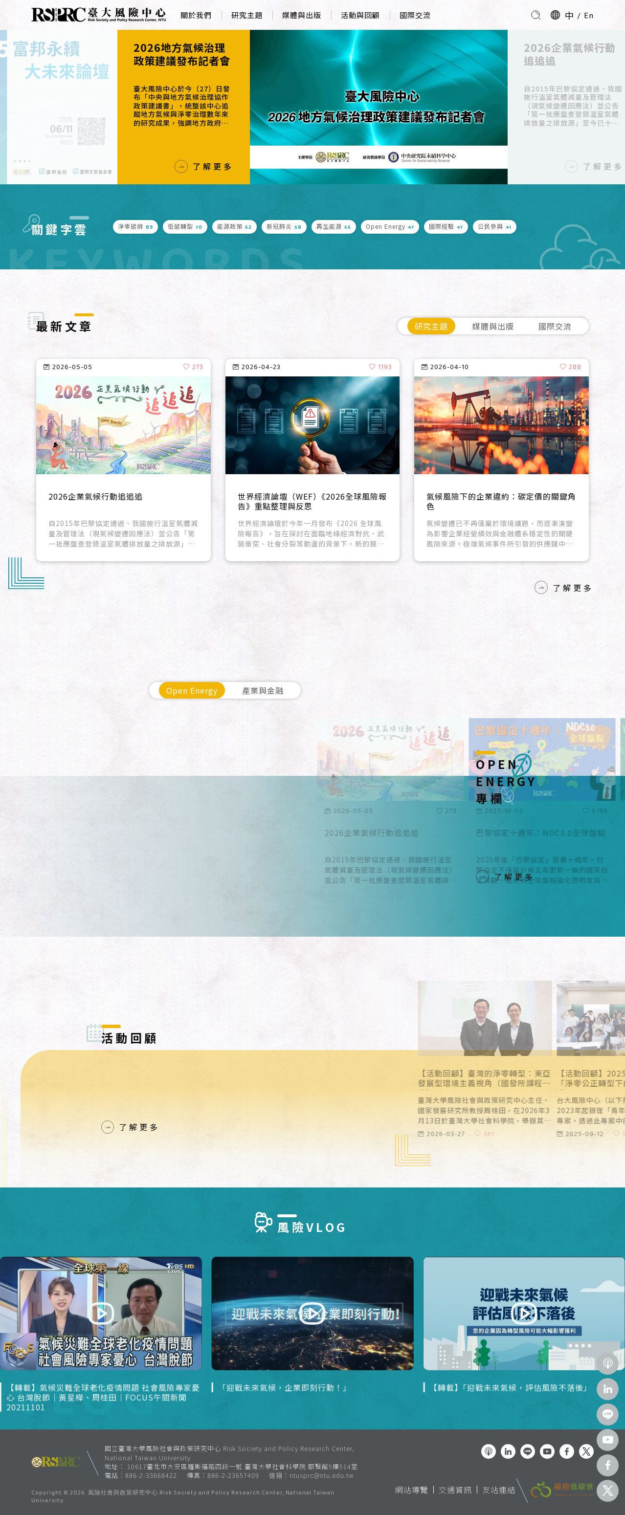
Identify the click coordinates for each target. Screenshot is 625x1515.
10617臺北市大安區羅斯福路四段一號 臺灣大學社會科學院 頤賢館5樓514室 (242, 1466)
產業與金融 (263, 690)
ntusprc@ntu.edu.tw (322, 1475)
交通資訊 (455, 1489)
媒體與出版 (301, 15)
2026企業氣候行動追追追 (570, 54)
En (589, 15)
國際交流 (415, 15)
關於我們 (196, 15)
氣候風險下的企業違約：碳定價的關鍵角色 (501, 501)
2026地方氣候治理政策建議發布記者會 (182, 54)
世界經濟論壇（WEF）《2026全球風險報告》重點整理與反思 (312, 501)
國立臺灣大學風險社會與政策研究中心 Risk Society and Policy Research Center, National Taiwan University (230, 1453)
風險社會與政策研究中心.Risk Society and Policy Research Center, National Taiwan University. (183, 1497)
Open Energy (192, 690)
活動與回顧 (360, 15)
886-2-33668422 (151, 1475)
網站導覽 (411, 1489)
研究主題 (247, 15)
